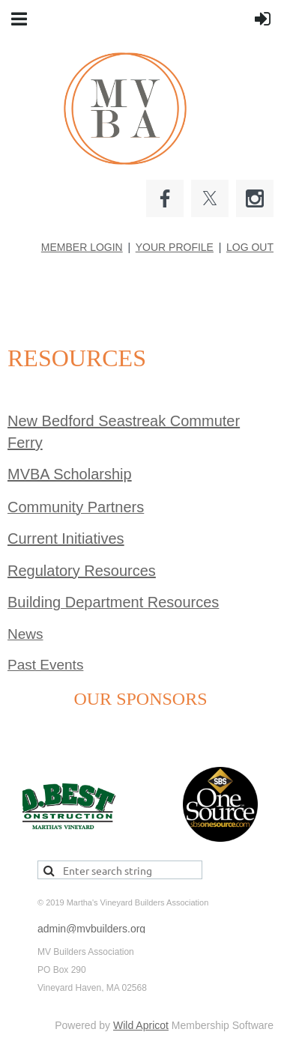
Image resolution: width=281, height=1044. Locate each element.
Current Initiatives (65, 538)
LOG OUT (250, 247)
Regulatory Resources (81, 570)
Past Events (45, 665)
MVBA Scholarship (69, 474)
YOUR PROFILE (175, 247)
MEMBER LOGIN (82, 247)
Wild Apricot (141, 1025)
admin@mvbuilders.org (91, 929)
